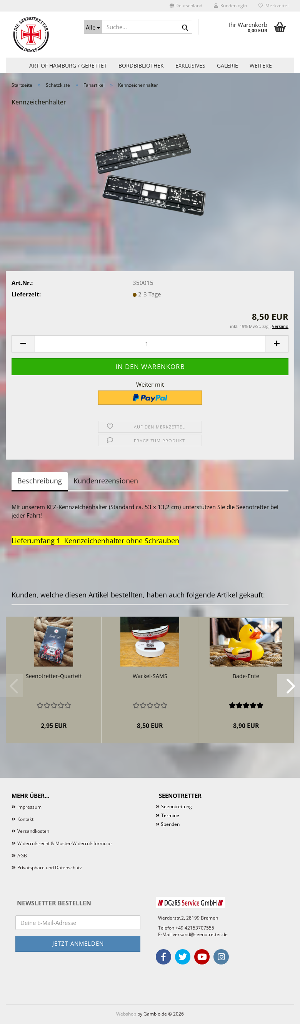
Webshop (126, 1014)
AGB (22, 855)
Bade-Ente (246, 676)
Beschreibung (39, 480)
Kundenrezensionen (105, 480)
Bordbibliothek (141, 65)
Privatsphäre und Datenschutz (49, 867)
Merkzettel (273, 5)
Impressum (29, 807)
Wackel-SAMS (150, 676)
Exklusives (190, 65)
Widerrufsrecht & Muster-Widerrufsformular (64, 843)
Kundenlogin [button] (230, 5)
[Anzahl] (150, 343)
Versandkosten (33, 831)
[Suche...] (93, 27)
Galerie (227, 65)
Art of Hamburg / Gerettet (68, 65)
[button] (186, 6)
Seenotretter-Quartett (54, 676)
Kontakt (25, 819)
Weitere (261, 65)
